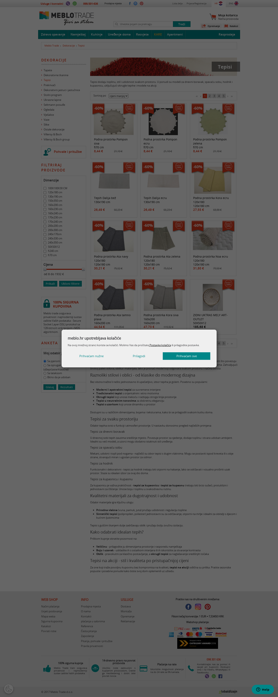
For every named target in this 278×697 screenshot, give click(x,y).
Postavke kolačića (160, 345)
